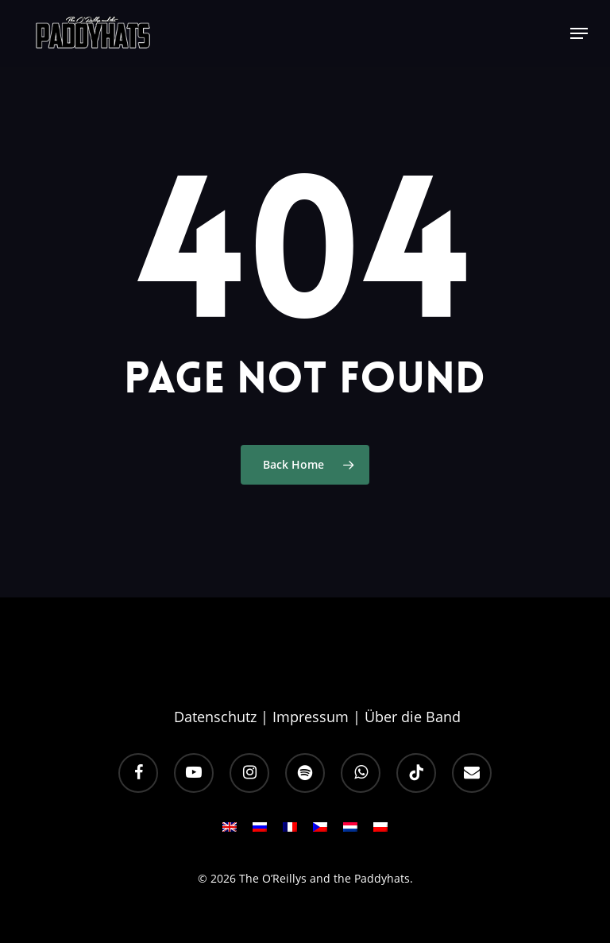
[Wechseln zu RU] (260, 831)
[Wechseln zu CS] (320, 831)
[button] (579, 33)
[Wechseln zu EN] (229, 831)
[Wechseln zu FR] (290, 831)
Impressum (310, 716)
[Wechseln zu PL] (380, 831)
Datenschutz (215, 716)
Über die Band (413, 716)
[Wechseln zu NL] (350, 831)
